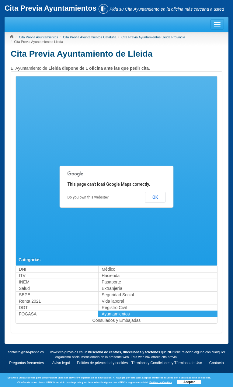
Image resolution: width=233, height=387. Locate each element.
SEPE (24, 294)
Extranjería (112, 288)
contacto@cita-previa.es (26, 352)
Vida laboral (113, 301)
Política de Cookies (160, 382)
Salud (24, 288)
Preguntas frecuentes (26, 363)
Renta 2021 (30, 301)
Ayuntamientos (116, 313)
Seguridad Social (118, 294)
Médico (108, 269)
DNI (22, 269)
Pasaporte (111, 282)
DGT (23, 307)
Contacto (216, 363)
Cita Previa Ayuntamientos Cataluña (90, 37)
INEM (24, 282)
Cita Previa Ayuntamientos (38, 37)
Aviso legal (61, 363)
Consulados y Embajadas (116, 320)
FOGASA (28, 313)
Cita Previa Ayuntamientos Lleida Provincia (153, 37)
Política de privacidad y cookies (102, 363)
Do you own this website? (88, 197)
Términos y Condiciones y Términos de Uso (166, 363)
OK (155, 197)
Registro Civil (114, 307)
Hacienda (111, 275)
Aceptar (189, 382)
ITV (22, 275)
